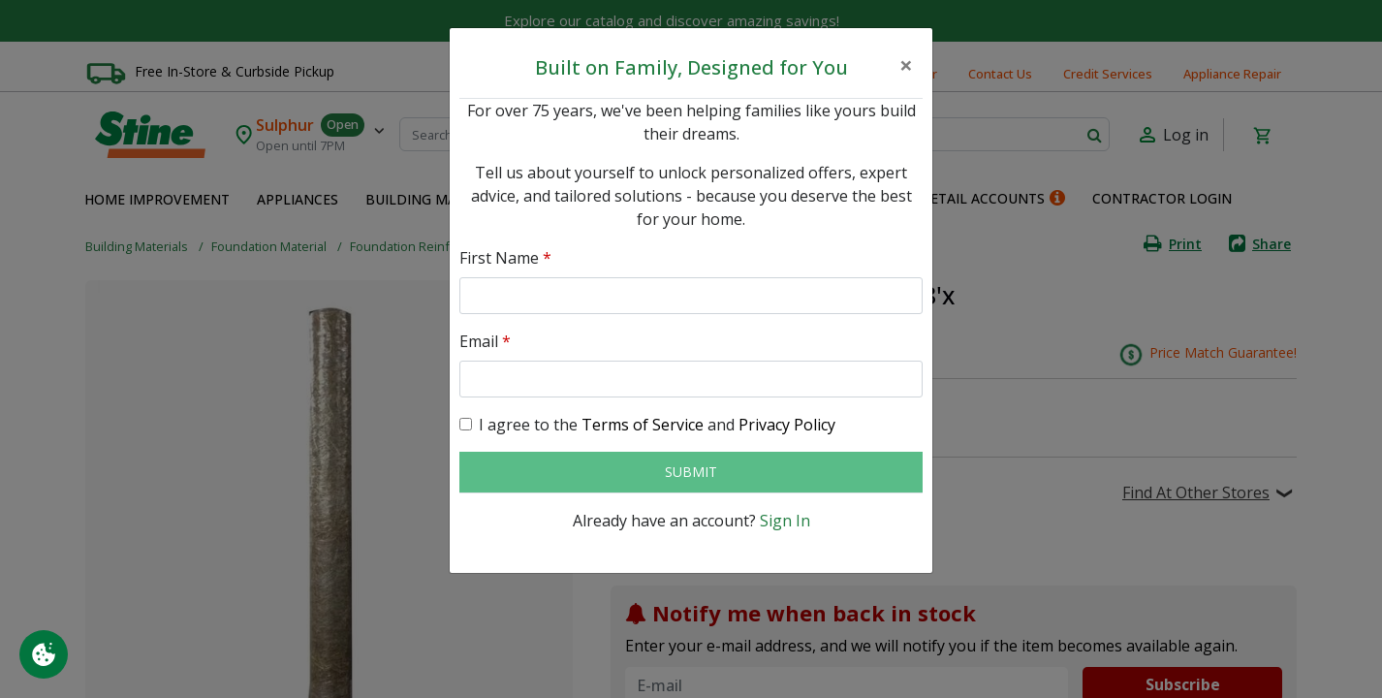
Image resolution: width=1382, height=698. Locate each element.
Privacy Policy (786, 424)
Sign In (785, 520)
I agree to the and (657, 424)
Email (485, 341)
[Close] (906, 65)
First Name (505, 258)
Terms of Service (642, 424)
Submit (691, 471)
